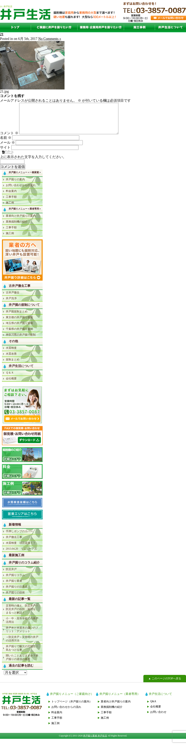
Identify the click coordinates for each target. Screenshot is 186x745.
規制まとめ (12, 365)
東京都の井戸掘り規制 (19, 323)
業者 (101, 27)
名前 (5, 144)
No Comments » (49, 39)
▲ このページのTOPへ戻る (164, 684)
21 (1, 34)
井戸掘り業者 (14, 587)
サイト (5, 154)
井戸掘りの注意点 (17, 592)
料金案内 (11, 197)
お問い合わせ (158, 718)
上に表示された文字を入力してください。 (33, 163)
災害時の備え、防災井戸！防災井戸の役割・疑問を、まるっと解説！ (22, 615)
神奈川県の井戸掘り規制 (21, 340)
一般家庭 (54, 27)
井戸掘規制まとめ (17, 317)
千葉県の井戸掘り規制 (19, 335)
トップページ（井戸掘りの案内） (71, 707)
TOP (15, 27)
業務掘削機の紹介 (17, 227)
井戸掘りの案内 (15, 185)
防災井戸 (11, 575)
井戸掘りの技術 (15, 598)
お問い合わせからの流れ (21, 191)
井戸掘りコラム (15, 581)
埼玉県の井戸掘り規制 (19, 329)
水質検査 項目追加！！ (21, 549)
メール (7, 149)
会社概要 (11, 384)
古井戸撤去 (12, 298)
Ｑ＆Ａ (10, 378)
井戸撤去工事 (14, 543)
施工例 (139, 27)
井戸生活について (170, 27)
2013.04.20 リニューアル (21, 554)
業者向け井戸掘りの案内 (21, 222)
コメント (9, 139)
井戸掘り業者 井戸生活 (95, 742)
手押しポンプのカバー (19, 537)
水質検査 (11, 354)
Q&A (153, 707)
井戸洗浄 (11, 304)
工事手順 (11, 203)
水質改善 (11, 359)
